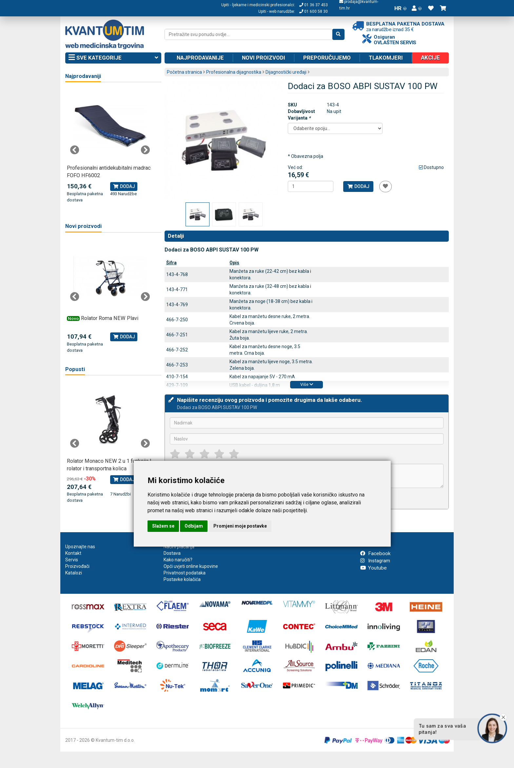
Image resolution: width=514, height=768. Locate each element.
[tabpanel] (110, 146)
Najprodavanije (200, 57)
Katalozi (73, 572)
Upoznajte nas (80, 546)
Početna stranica (184, 72)
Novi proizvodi (263, 57)
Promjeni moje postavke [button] (240, 526)
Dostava (172, 553)
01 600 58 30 (313, 11)
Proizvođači (77, 566)
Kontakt (73, 553)
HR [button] (400, 8)
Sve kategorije (113, 58)
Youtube (373, 568)
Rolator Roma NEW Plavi (109, 318)
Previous (74, 150)
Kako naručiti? (178, 559)
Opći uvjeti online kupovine (191, 566)
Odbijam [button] (194, 526)
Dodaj (358, 186)
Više (306, 384)
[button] (416, 8)
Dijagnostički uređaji (286, 72)
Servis (71, 559)
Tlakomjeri (386, 57)
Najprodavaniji (83, 76)
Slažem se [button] (163, 526)
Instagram (375, 561)
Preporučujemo (327, 57)
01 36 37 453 (313, 5)
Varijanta (299, 118)
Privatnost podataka (185, 572)
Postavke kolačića (182, 579)
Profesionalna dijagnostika (233, 72)
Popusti (75, 369)
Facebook (375, 553)
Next (145, 150)
